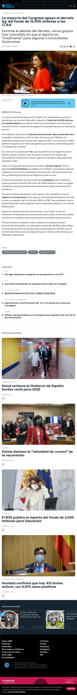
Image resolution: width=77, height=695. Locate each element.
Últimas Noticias (46, 1)
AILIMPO (7, 312)
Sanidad (5, 448)
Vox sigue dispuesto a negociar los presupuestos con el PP (34, 274)
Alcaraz (72, 1)
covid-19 (33, 252)
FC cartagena (65, 1)
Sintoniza (6, 644)
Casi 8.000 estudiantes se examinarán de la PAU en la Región (36, 284)
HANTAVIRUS (25, 1)
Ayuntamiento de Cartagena (15, 300)
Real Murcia (56, 1)
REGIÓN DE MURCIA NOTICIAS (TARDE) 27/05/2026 (30, 293)
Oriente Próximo (35, 1)
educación (6, 514)
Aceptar (71, 689)
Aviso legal (7, 655)
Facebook (44, 646)
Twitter (43, 644)
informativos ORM (12, 290)
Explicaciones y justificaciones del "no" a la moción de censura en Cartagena (37, 304)
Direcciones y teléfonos (13, 649)
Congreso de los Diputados (12, 13)
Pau (6, 281)
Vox (6, 271)
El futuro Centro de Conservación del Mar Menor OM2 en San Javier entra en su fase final (31, 614)
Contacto (44, 641)
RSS (41, 655)
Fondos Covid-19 (47, 252)
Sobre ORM (7, 641)
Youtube (44, 652)
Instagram (44, 649)
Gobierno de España (9, 382)
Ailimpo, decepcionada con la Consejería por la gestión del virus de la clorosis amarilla (40, 316)
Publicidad (6, 646)
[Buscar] (73, 6)
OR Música (70, 682)
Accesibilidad (8, 657)
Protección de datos (11, 652)
